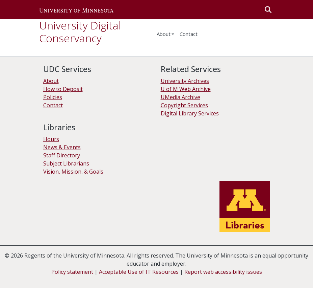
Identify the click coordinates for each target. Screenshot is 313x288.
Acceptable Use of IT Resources (139, 271)
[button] (76, 9)
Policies (52, 97)
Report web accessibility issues (223, 271)
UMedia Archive (180, 97)
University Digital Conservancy (80, 31)
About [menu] (164, 33)
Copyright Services (184, 105)
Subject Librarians (66, 163)
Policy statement (72, 271)
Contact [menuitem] (189, 33)
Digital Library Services (190, 113)
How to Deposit (63, 89)
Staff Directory (61, 155)
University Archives (185, 81)
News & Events (62, 147)
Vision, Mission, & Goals (73, 171)
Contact (53, 105)
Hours (51, 139)
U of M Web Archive (186, 89)
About (51, 81)
